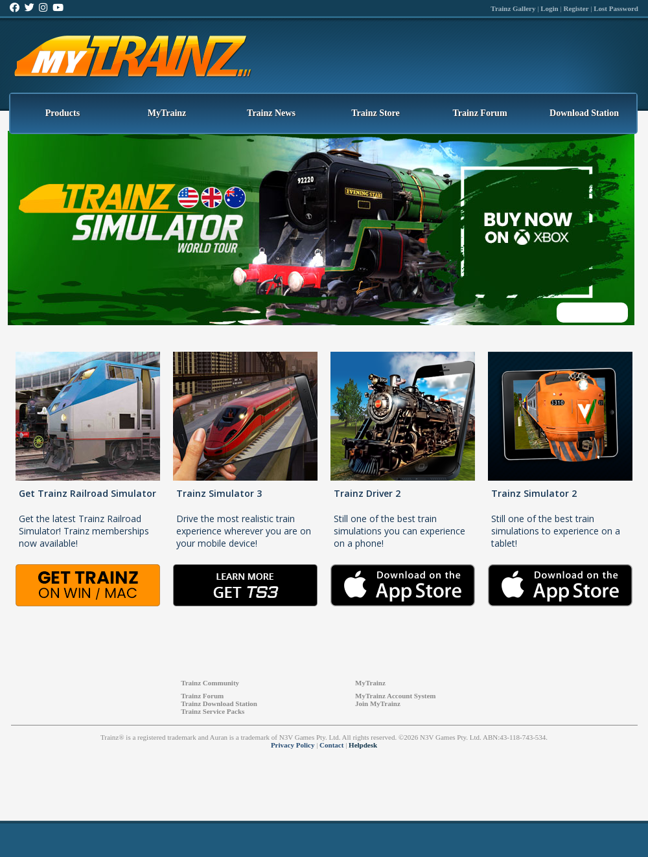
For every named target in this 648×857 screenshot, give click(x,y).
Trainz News (271, 113)
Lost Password (616, 8)
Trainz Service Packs (212, 711)
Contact (331, 745)
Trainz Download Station (219, 703)
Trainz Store (375, 113)
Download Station (584, 113)
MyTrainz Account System (395, 696)
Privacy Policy (293, 745)
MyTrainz (167, 113)
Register (575, 8)
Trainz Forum (479, 113)
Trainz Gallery (513, 8)
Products (62, 113)
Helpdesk (363, 745)
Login (549, 8)
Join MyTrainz (377, 703)
